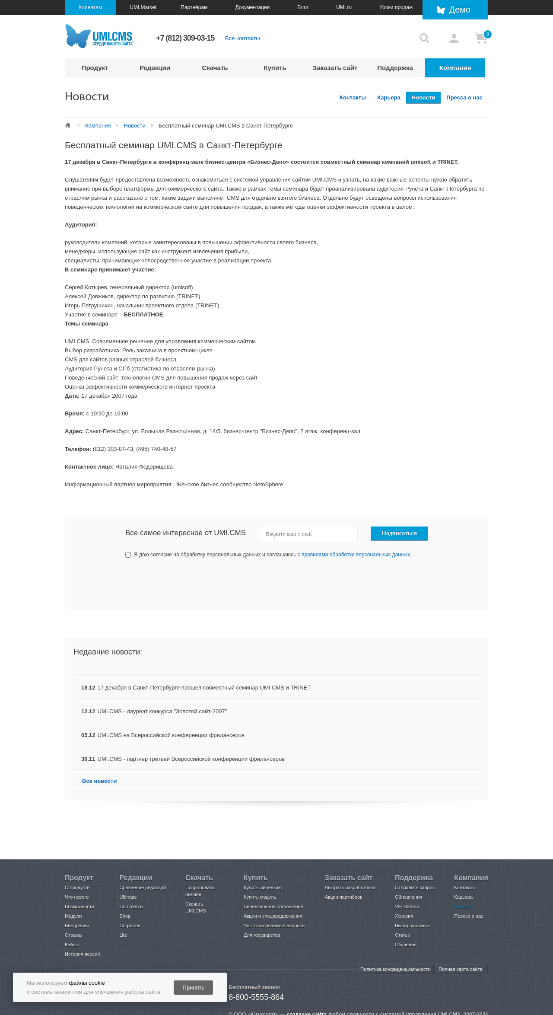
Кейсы (72, 944)
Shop (124, 916)
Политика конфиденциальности (395, 969)
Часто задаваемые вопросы (274, 925)
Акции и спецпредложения (273, 916)
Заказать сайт (335, 67)
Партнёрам (194, 7)
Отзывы (73, 935)
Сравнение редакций (142, 887)
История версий (82, 954)
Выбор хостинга (412, 925)
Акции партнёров (343, 897)
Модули (73, 916)
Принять (194, 987)
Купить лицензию (263, 887)
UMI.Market (143, 7)
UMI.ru (344, 7)
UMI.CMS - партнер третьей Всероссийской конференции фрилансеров (191, 759)
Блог (302, 7)
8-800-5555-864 (256, 997)
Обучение (405, 944)
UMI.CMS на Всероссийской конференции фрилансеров (171, 735)
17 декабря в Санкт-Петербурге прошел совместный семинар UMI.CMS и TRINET (204, 687)
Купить (275, 67)
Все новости (99, 781)
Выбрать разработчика (350, 887)
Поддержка (395, 67)
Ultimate (128, 897)
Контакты (353, 97)
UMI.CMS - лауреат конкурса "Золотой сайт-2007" (162, 711)
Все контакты (242, 38)
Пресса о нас (464, 97)
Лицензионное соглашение (273, 906)
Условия (404, 916)
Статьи (402, 935)
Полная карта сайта (460, 969)
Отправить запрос (415, 887)
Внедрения (77, 925)
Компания (455, 67)
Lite (123, 935)
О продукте (77, 887)
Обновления (408, 897)
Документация (252, 7)
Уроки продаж (396, 7)
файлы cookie (87, 983)
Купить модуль (260, 897)
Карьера (388, 97)
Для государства (262, 935)
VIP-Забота (407, 906)
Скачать (215, 67)
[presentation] (363, 584)
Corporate (129, 925)
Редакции (155, 67)
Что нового (77, 897)
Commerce (131, 906)
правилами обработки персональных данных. (357, 555)
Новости (423, 97)
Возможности (79, 906)
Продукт (95, 67)
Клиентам (90, 7)
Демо (459, 9)
